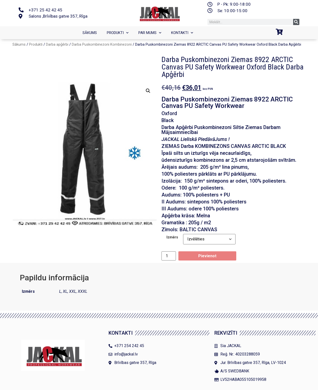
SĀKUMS (89, 33)
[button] (148, 90)
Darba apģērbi (57, 44)
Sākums (19, 44)
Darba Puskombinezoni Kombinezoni (102, 44)
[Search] (296, 22)
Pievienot (207, 256)
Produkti (117, 32)
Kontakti (182, 32)
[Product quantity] (168, 255)
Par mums (149, 32)
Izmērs (172, 237)
